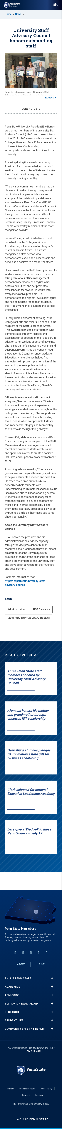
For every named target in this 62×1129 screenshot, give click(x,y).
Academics (12, 986)
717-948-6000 (33, 1051)
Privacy (10, 1088)
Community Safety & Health (25, 1028)
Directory (39, 1095)
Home (8, 14)
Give (41, 964)
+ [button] (52, 978)
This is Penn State (18, 978)
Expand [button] (49, 97)
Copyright (26, 1095)
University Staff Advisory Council (28, 617)
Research (12, 1012)
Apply (21, 964)
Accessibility (46, 1088)
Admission (12, 995)
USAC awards (41, 609)
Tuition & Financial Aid (21, 1003)
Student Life (14, 1020)
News (18, 14)
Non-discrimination (27, 1088)
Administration (16, 609)
